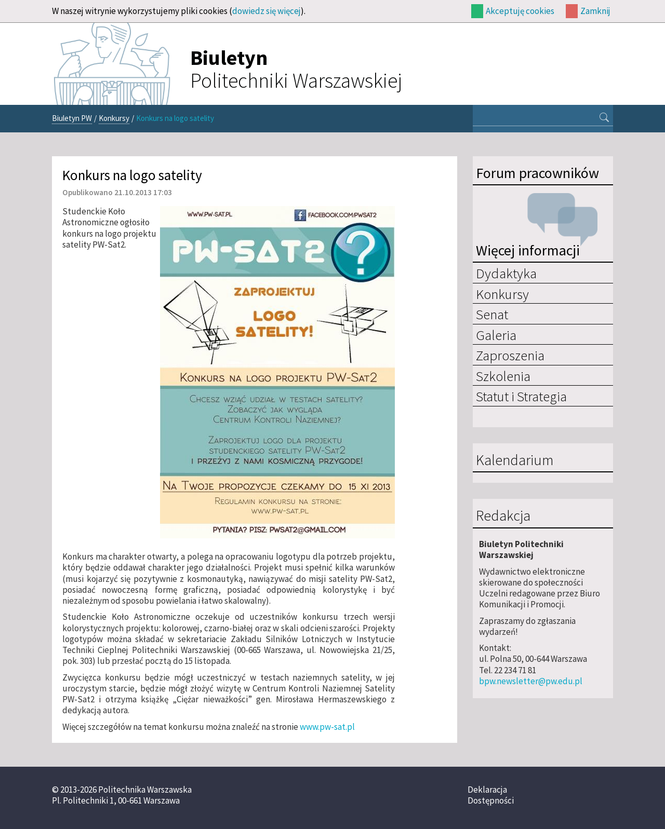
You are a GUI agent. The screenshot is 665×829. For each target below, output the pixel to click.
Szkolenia (503, 376)
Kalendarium (514, 460)
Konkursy (114, 118)
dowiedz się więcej (266, 11)
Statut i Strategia (521, 396)
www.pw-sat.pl (327, 726)
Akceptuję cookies (520, 11)
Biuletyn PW (72, 118)
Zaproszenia (510, 355)
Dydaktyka (506, 273)
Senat (492, 314)
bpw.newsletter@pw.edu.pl (530, 681)
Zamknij (595, 11)
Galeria (496, 335)
